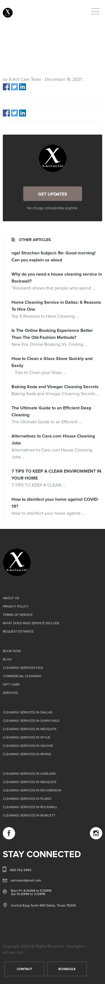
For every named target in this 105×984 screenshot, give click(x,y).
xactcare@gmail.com (26, 880)
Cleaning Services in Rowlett (29, 815)
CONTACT (24, 969)
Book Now (12, 651)
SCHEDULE (67, 969)
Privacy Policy (16, 606)
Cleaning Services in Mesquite (30, 729)
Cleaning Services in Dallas (27, 712)
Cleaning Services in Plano (27, 799)
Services (10, 693)
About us (11, 598)
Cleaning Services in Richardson (32, 790)
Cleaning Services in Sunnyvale (31, 721)
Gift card (11, 684)
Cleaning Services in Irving (27, 754)
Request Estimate (18, 631)
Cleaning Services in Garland (29, 774)
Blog (7, 659)
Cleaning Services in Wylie (26, 737)
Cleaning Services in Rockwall (30, 807)
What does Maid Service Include (31, 623)
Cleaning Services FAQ (23, 668)
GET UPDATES (52, 194)
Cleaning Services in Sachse (28, 746)
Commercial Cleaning (22, 676)
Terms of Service (18, 615)
